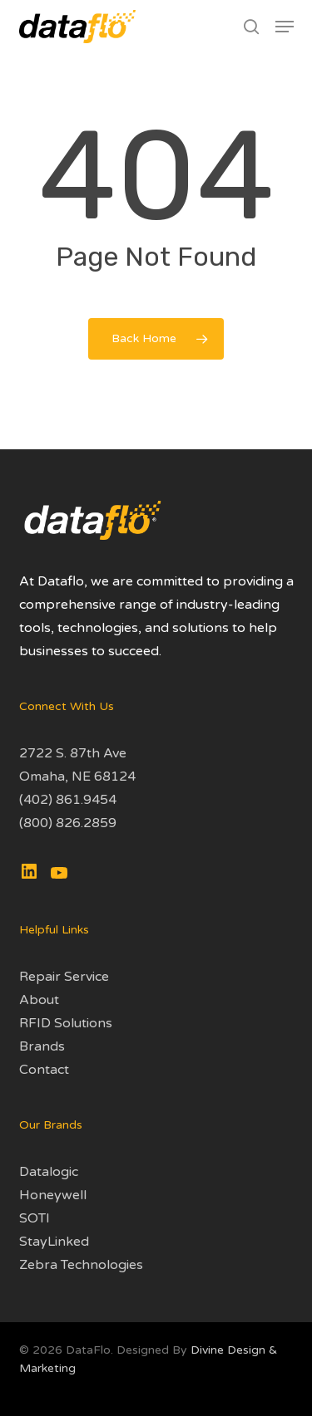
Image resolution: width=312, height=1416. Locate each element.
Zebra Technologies (81, 1265)
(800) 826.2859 (67, 823)
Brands (42, 1046)
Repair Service (64, 976)
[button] (284, 26)
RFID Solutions (65, 1023)
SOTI (34, 1218)
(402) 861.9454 (67, 799)
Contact (44, 1069)
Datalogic (48, 1172)
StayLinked (54, 1241)
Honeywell (53, 1195)
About (39, 1000)
